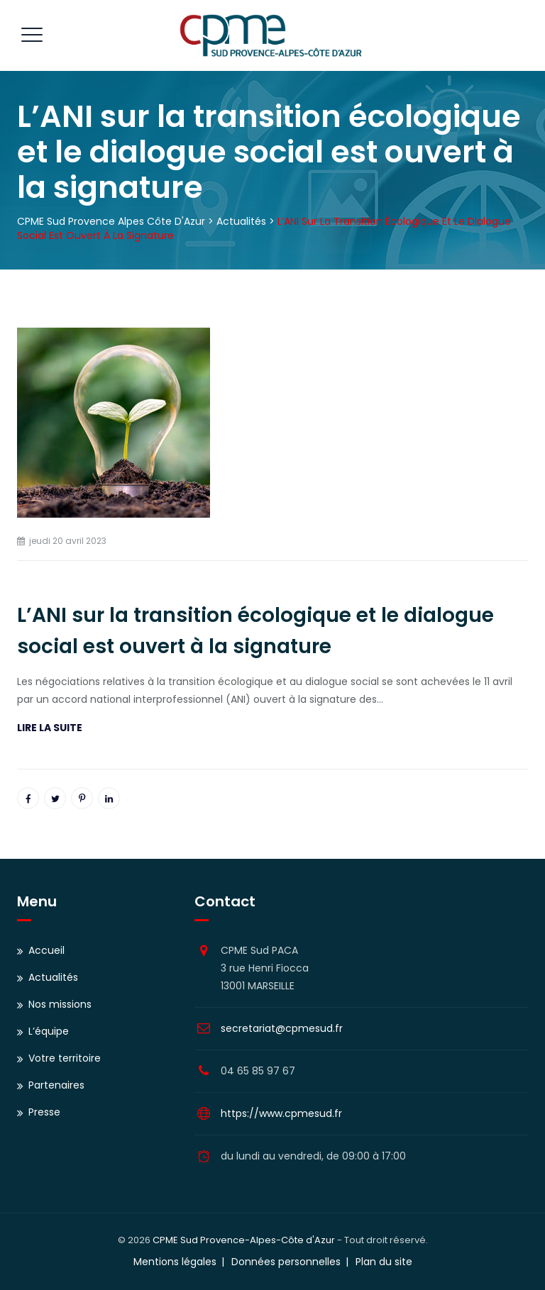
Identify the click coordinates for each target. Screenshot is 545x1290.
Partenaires (56, 1085)
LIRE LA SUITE (49, 728)
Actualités (53, 977)
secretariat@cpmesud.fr (282, 1028)
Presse (44, 1112)
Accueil (46, 950)
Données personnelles (286, 1262)
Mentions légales (174, 1262)
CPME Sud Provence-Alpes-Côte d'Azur (244, 1240)
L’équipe (48, 1031)
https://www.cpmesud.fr (281, 1113)
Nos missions (60, 1004)
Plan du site (384, 1262)
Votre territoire (64, 1058)
